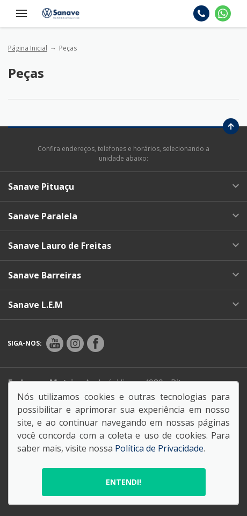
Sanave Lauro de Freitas (123, 246)
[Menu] (21, 13)
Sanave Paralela (123, 216)
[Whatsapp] (223, 13)
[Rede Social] (54, 343)
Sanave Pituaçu (123, 186)
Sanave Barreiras (123, 275)
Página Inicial (27, 48)
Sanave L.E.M (123, 305)
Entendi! (123, 482)
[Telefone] (201, 13)
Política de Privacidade (159, 448)
